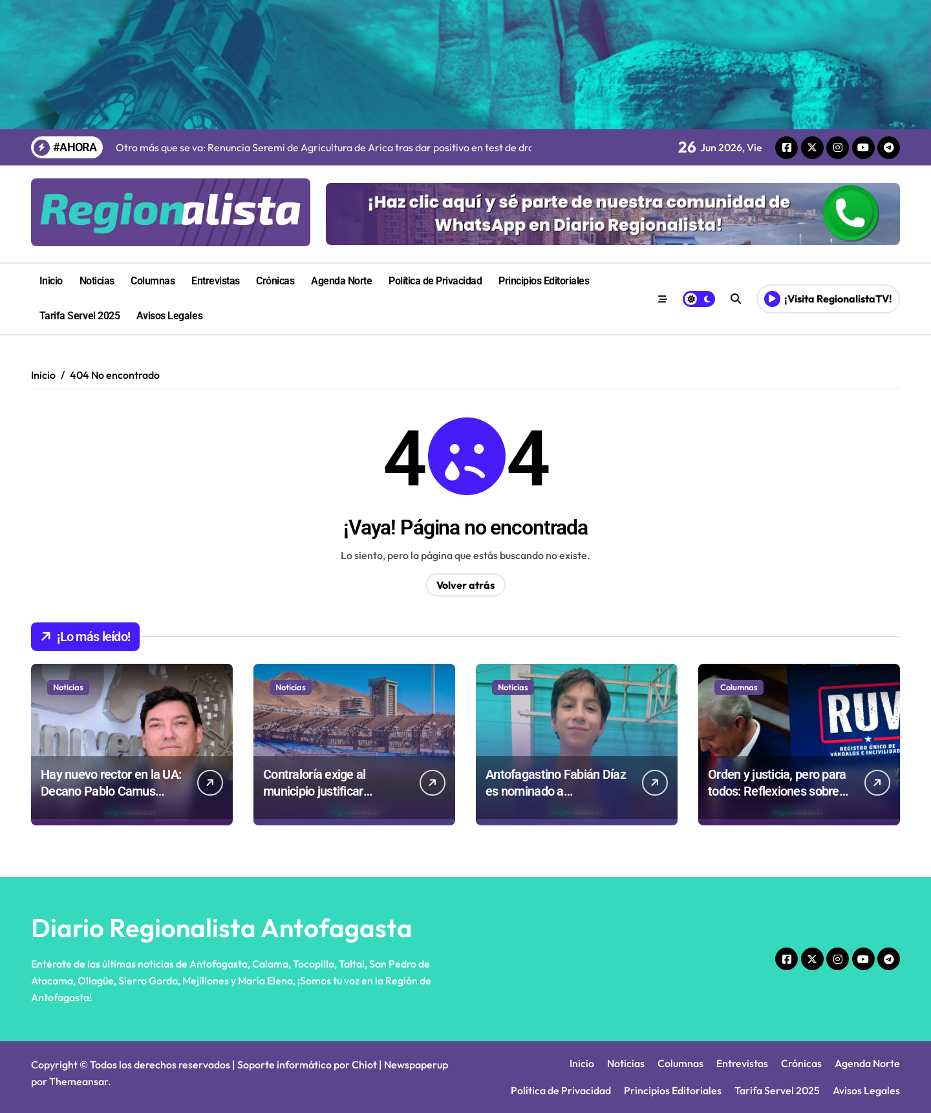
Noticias (97, 281)
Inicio (51, 281)
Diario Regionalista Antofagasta (221, 927)
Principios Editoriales (543, 281)
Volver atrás (465, 584)
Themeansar (78, 1081)
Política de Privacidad (435, 281)
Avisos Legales (169, 316)
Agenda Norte (341, 281)
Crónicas (275, 281)
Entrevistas (215, 281)
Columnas (153, 281)
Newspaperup (416, 1064)
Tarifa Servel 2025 (79, 316)
